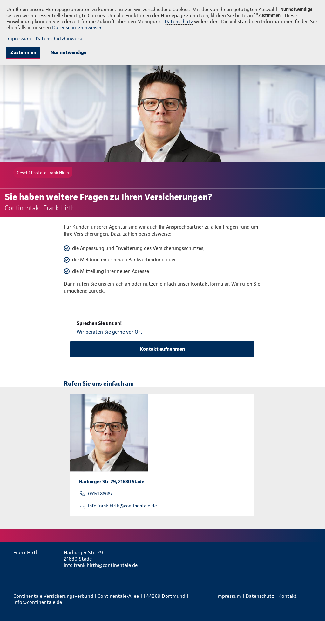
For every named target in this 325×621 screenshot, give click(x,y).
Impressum (18, 39)
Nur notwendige (68, 52)
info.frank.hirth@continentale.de (122, 506)
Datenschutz (179, 21)
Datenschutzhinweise (59, 39)
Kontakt (287, 596)
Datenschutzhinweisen (77, 27)
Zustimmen (23, 52)
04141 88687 (100, 494)
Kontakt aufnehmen (162, 349)
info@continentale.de (37, 602)
